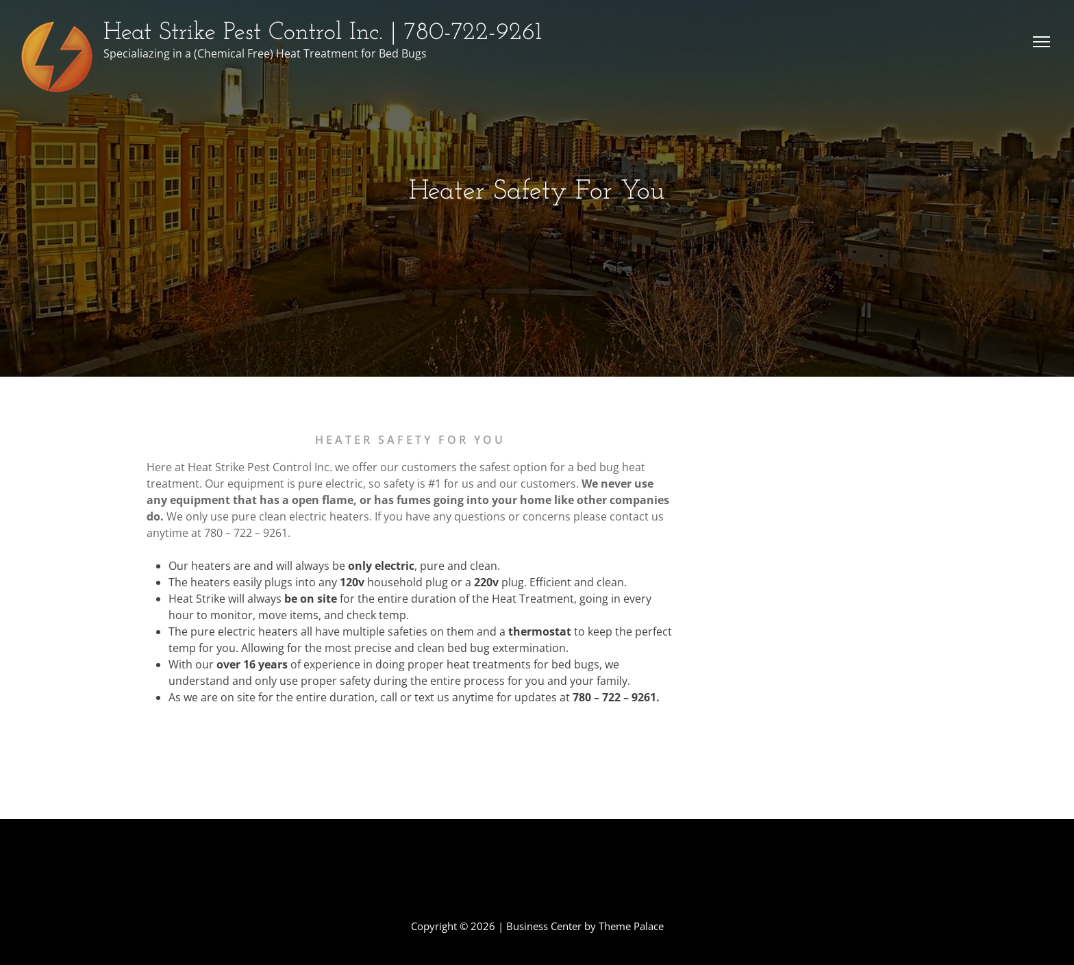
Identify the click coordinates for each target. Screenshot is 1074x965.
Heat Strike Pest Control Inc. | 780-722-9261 (322, 33)
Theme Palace (631, 926)
